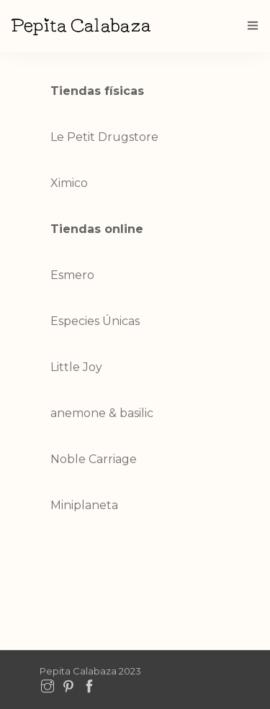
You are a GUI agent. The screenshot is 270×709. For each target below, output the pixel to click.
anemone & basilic (101, 413)
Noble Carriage (93, 459)
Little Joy (76, 367)
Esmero (72, 275)
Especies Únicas (95, 321)
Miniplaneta (84, 505)
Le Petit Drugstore (104, 137)
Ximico (69, 183)
